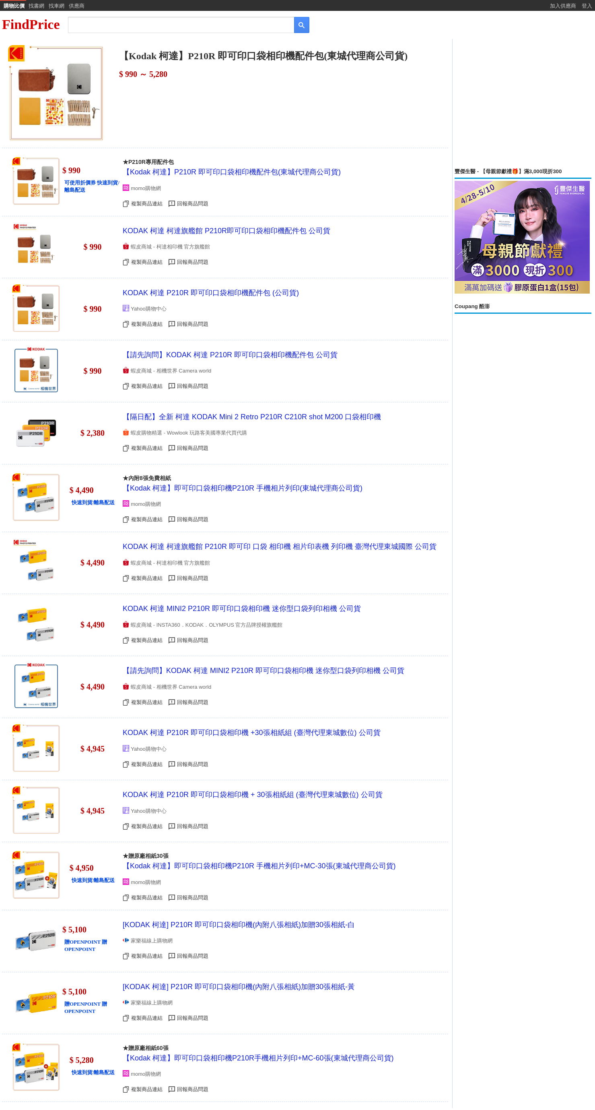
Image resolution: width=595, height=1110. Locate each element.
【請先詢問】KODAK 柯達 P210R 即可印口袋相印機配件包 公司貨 (230, 355)
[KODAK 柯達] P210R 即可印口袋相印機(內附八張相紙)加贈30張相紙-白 (239, 925)
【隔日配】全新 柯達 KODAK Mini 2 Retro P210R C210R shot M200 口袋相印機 (252, 417)
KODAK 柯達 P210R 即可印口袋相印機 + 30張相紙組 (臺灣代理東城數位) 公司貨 (253, 795)
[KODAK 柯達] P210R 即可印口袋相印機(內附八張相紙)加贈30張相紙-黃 (239, 987)
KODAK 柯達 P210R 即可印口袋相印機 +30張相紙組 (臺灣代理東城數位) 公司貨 (252, 733)
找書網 (36, 6)
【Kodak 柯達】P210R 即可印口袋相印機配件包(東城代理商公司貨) (232, 172)
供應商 (76, 6)
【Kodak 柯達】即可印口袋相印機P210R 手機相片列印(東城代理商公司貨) (242, 488)
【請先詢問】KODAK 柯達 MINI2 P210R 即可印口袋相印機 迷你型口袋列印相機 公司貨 (263, 671)
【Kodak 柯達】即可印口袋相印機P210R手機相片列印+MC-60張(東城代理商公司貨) (258, 1058)
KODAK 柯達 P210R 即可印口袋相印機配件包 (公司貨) (211, 293)
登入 (587, 6)
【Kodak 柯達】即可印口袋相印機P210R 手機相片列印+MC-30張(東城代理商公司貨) (259, 866)
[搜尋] (175, 24)
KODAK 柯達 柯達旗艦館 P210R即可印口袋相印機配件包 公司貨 (226, 231)
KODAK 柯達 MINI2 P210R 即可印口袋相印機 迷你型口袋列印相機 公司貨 (242, 609)
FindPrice (31, 24)
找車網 (56, 6)
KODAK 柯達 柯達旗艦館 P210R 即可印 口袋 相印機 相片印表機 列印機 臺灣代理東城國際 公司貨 (279, 547)
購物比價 (14, 6)
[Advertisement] (523, 103)
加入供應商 (563, 6)
